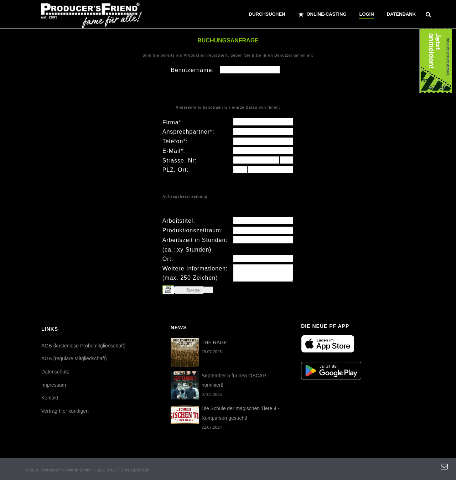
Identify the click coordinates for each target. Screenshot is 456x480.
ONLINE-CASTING (322, 14)
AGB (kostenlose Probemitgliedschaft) (83, 346)
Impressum (53, 385)
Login (366, 14)
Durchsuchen (267, 14)
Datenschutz (55, 372)
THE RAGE (214, 342)
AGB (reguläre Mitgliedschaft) (74, 358)
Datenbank (401, 14)
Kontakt (49, 398)
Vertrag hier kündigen (65, 411)
